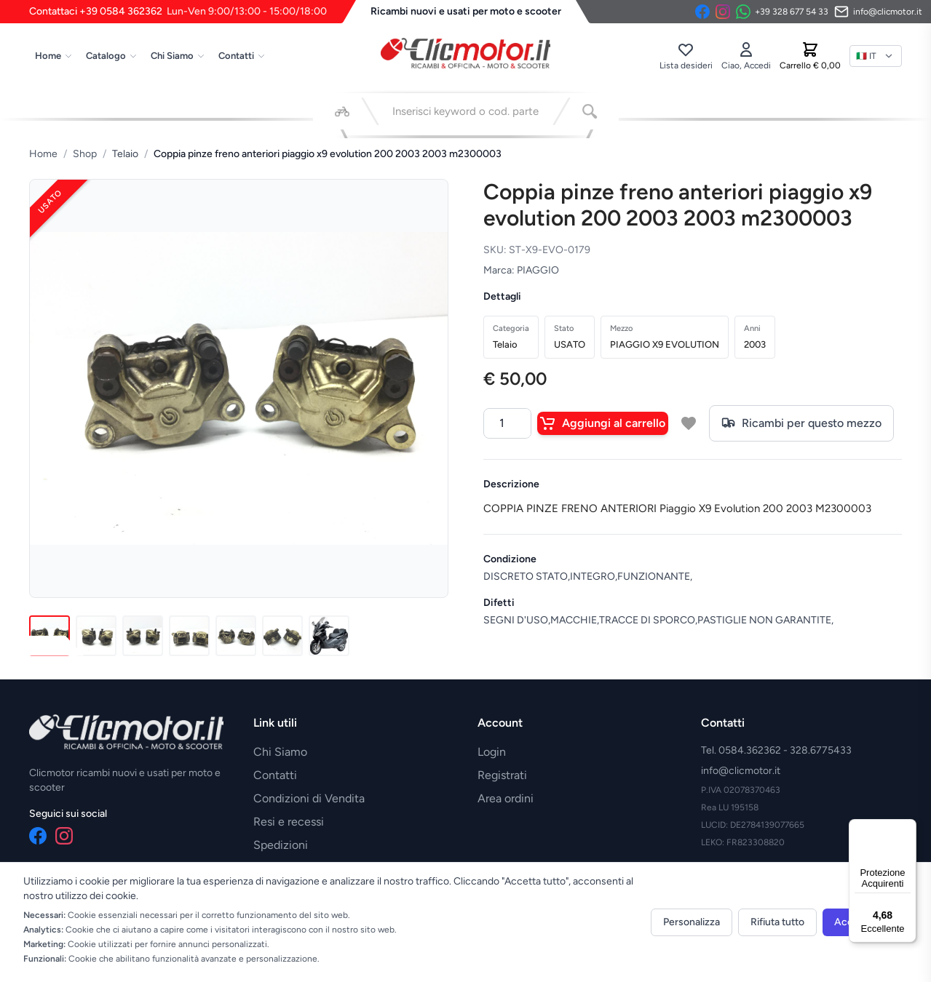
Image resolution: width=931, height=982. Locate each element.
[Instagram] (723, 11)
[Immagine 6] (282, 635)
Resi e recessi (288, 822)
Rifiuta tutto (777, 922)
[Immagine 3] (142, 635)
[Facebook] (702, 11)
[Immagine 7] (329, 635)
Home (54, 55)
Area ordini (506, 798)
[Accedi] (746, 56)
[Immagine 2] (96, 635)
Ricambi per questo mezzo (801, 423)
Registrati (502, 775)
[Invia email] (878, 11)
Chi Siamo (178, 55)
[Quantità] (507, 423)
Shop (85, 154)
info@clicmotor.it (740, 771)
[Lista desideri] (686, 56)
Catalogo (112, 55)
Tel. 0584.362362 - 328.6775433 (776, 750)
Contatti (242, 55)
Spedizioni (280, 845)
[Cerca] (589, 111)
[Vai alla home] (466, 53)
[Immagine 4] (189, 635)
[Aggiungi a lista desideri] (688, 423)
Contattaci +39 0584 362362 (178, 12)
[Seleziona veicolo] (342, 111)
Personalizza (691, 922)
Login (492, 752)
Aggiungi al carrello (602, 423)
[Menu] (907, 828)
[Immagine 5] (235, 635)
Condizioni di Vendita (309, 798)
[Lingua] (875, 56)
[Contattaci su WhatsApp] (782, 11)
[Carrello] (810, 56)
